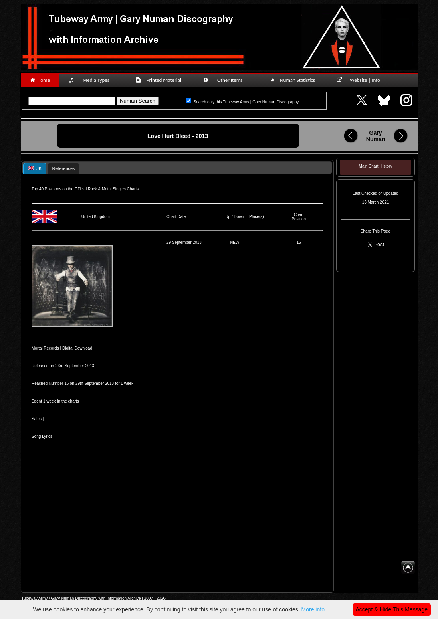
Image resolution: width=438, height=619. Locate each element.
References (63, 168)
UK (35, 168)
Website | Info (361, 80)
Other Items (227, 80)
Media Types (92, 80)
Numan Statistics (294, 80)
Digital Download (77, 348)
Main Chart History (375, 166)
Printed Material (159, 80)
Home (40, 80)
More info (313, 609)
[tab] (34, 168)
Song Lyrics (42, 436)
